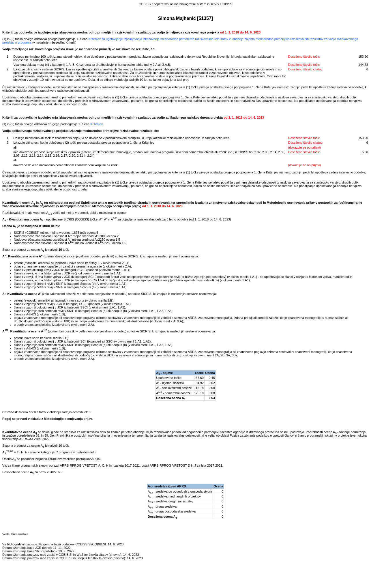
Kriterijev (96, 124)
